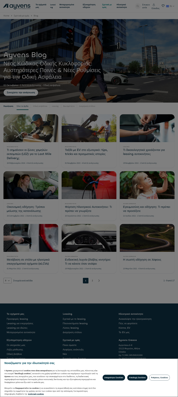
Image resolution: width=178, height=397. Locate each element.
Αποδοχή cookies (137, 391)
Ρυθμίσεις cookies (159, 391)
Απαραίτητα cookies (113, 391)
